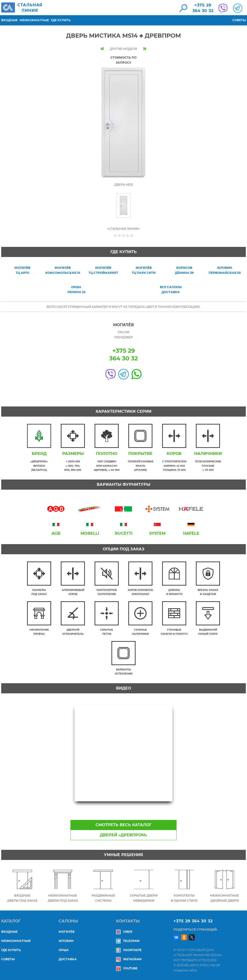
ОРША (64, 950)
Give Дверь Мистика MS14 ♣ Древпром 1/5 (115, 235)
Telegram (127, 941)
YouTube (126, 968)
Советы (239, 20)
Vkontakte (129, 950)
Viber (124, 931)
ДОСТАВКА (68, 959)
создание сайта (185, 970)
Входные (9, 20)
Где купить (61, 20)
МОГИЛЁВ (67, 931)
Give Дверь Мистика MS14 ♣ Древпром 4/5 (128, 235)
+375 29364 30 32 (202, 8)
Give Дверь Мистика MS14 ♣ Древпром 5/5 (132, 235)
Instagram (128, 959)
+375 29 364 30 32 (193, 921)
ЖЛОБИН (66, 941)
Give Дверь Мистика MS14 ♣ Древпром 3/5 (124, 235)
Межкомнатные (34, 20)
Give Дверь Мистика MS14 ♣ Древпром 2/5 (119, 235)
